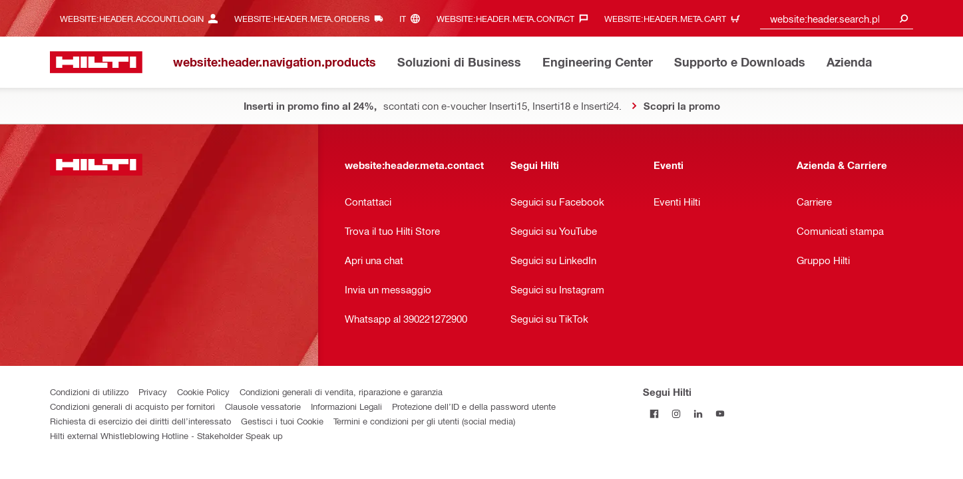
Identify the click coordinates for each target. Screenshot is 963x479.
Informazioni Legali (346, 406)
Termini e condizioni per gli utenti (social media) (424, 421)
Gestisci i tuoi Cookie (282, 421)
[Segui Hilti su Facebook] (654, 413)
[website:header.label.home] (96, 62)
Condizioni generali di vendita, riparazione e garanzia (341, 392)
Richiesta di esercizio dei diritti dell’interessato (140, 421)
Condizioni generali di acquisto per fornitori (132, 406)
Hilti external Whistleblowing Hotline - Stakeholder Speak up (166, 435)
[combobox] (837, 18)
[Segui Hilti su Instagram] (676, 413)
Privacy (152, 392)
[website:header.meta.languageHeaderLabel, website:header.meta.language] (413, 18)
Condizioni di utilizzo (89, 392)
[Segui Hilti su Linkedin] (698, 413)
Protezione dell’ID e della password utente (474, 406)
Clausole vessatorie (263, 406)
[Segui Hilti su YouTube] (720, 413)
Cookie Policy (203, 392)
